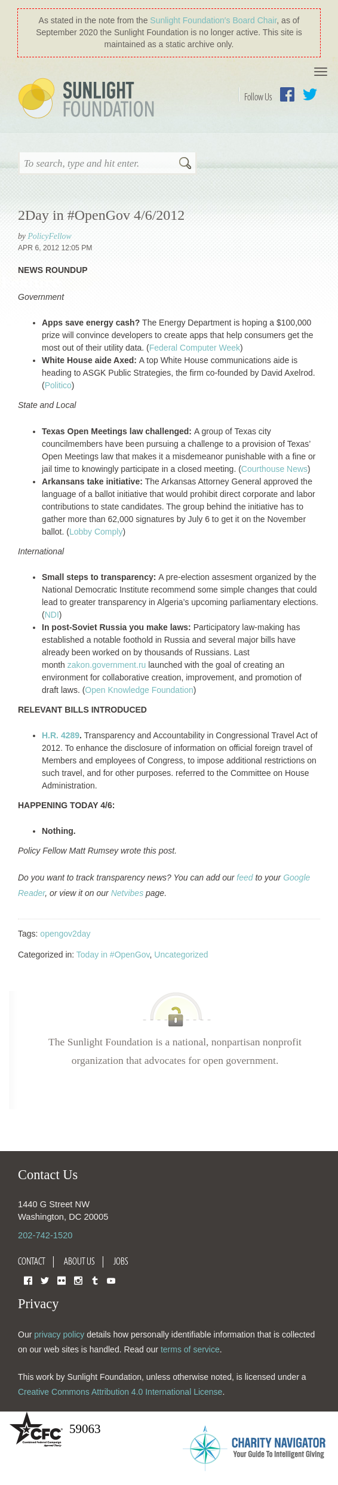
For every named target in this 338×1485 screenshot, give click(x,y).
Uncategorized (181, 954)
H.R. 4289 (60, 735)
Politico (58, 385)
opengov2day (65, 933)
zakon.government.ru (106, 665)
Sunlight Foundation (88, 99)
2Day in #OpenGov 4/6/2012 (101, 215)
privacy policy (59, 1334)
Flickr (61, 1280)
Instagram (78, 1280)
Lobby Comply (96, 531)
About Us (79, 1261)
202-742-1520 (45, 1235)
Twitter (310, 94)
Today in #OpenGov (113, 954)
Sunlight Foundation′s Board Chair (213, 20)
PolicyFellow (49, 236)
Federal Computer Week (194, 347)
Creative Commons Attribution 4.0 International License (120, 1392)
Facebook (287, 94)
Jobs (120, 1261)
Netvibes (127, 893)
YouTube (111, 1280)
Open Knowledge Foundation (139, 690)
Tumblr (95, 1280)
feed (244, 877)
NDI (52, 614)
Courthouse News (274, 469)
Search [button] (185, 164)
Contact (31, 1261)
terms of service (190, 1349)
